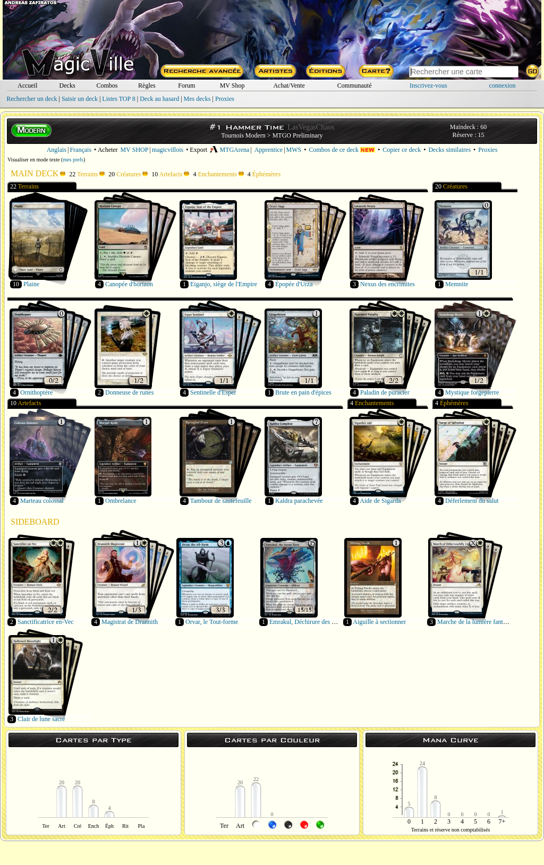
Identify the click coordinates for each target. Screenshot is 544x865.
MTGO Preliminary (298, 135)
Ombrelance (121, 500)
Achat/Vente (288, 85)
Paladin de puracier (385, 392)
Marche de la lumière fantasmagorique (486, 622)
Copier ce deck (401, 149)
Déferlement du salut (472, 500)
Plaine (31, 284)
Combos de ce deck (342, 149)
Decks (67, 85)
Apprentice (268, 149)
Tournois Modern (243, 135)
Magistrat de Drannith (129, 622)
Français (80, 149)
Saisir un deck (80, 98)
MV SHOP (135, 149)
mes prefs (73, 159)
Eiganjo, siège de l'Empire (223, 284)
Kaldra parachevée (299, 500)
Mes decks (197, 98)
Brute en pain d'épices (303, 392)
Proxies (224, 98)
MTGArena (229, 149)
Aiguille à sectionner (379, 622)
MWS (294, 149)
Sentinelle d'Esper (213, 392)
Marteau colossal (42, 500)
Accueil (27, 85)
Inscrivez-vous (428, 85)
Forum (186, 85)
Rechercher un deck (31, 98)
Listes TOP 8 (118, 98)
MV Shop (232, 85)
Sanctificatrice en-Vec (46, 622)
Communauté (354, 85)
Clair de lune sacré (41, 719)
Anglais (56, 149)
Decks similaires (449, 149)
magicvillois (167, 149)
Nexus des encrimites (387, 284)
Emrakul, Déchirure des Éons (306, 622)
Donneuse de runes (129, 392)
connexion (502, 85)
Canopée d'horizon (129, 284)
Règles (147, 85)
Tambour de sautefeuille (221, 500)
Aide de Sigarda (380, 500)
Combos (106, 85)
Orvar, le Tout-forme (211, 622)
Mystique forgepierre (472, 392)
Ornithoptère (36, 392)
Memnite (456, 284)
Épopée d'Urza (293, 284)
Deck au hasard (159, 98)
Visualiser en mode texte (33, 159)
